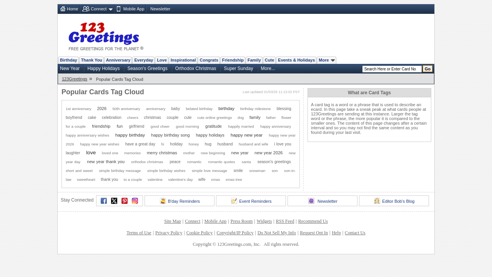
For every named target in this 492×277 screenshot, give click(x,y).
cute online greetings (214, 117)
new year (239, 152)
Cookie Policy (199, 232)
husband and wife (253, 144)
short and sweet (79, 171)
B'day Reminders (180, 201)
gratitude (213, 126)
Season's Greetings (147, 68)
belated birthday (199, 109)
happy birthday (130, 134)
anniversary (155, 109)
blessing (284, 109)
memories (132, 153)
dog (241, 117)
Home (72, 9)
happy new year (247, 134)
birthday (226, 108)
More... (268, 68)
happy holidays (210, 135)
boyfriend (74, 117)
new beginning (213, 153)
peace (175, 162)
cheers (132, 117)
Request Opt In (314, 232)
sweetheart (86, 179)
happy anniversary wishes (87, 135)
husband (225, 144)
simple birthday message (120, 171)
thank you (109, 179)
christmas (152, 117)
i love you (282, 144)
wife (201, 179)
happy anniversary (275, 126)
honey (194, 144)
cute (188, 117)
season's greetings (274, 162)
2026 (102, 108)
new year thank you (106, 161)
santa (246, 162)
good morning (187, 126)
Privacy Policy (168, 232)
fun (120, 126)
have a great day (140, 144)
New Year (70, 68)
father (271, 117)
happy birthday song (170, 135)
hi (162, 144)
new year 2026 (268, 152)
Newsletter (160, 9)
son (275, 171)
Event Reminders (251, 201)
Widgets (264, 221)
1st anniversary (78, 109)
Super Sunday (238, 68)
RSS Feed (285, 221)
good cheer (160, 126)
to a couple (133, 179)
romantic (194, 162)
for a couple (76, 126)
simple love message (209, 171)
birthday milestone (255, 109)
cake (92, 117)
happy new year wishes (99, 144)
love (91, 152)
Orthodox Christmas (195, 68)
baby (175, 109)
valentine (155, 179)
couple (173, 117)
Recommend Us (313, 221)
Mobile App (133, 9)
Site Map (172, 221)
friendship (101, 126)
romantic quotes (221, 162)
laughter (73, 153)
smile (238, 171)
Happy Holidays (103, 68)
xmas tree (234, 179)
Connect (98, 9)
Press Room (242, 221)
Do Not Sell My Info (277, 232)
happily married (241, 126)
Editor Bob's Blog (394, 201)
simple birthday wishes (166, 171)
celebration (111, 117)
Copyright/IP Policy (235, 232)
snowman (257, 171)
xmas (215, 179)
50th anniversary (126, 109)
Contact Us (355, 232)
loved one (110, 153)
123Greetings (74, 79)
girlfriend (136, 126)
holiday (176, 144)
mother (188, 153)
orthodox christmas (147, 162)
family (255, 117)
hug (208, 144)
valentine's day (180, 179)
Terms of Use (138, 232)
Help (336, 232)
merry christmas (162, 152)
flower (286, 117)
